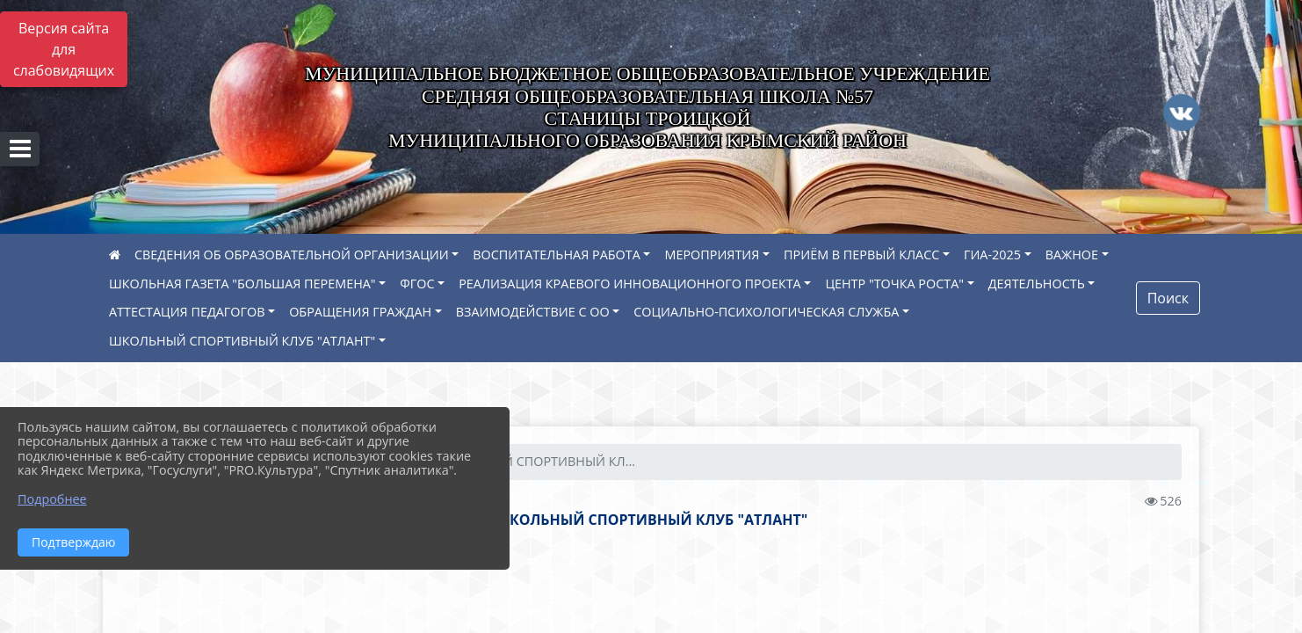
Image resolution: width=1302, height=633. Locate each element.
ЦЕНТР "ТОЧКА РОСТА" (894, 283)
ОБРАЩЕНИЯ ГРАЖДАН (360, 311)
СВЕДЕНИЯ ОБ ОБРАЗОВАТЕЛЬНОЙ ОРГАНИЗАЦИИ (291, 254)
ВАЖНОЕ (1071, 254)
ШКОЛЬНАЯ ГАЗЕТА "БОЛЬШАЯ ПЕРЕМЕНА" (242, 283)
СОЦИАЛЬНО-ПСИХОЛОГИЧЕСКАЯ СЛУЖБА (766, 311)
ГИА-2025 (992, 254)
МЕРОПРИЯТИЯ (711, 254)
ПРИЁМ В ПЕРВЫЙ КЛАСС (861, 254)
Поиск (1168, 298)
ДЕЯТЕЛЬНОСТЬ (1036, 283)
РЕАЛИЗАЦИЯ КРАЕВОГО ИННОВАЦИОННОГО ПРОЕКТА (630, 283)
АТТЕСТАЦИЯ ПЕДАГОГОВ (187, 311)
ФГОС (417, 283)
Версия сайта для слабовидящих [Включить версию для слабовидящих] (63, 49)
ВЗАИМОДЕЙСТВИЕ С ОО (533, 311)
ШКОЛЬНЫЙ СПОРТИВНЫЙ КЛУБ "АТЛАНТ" (242, 340)
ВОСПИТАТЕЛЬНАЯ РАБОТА (556, 254)
